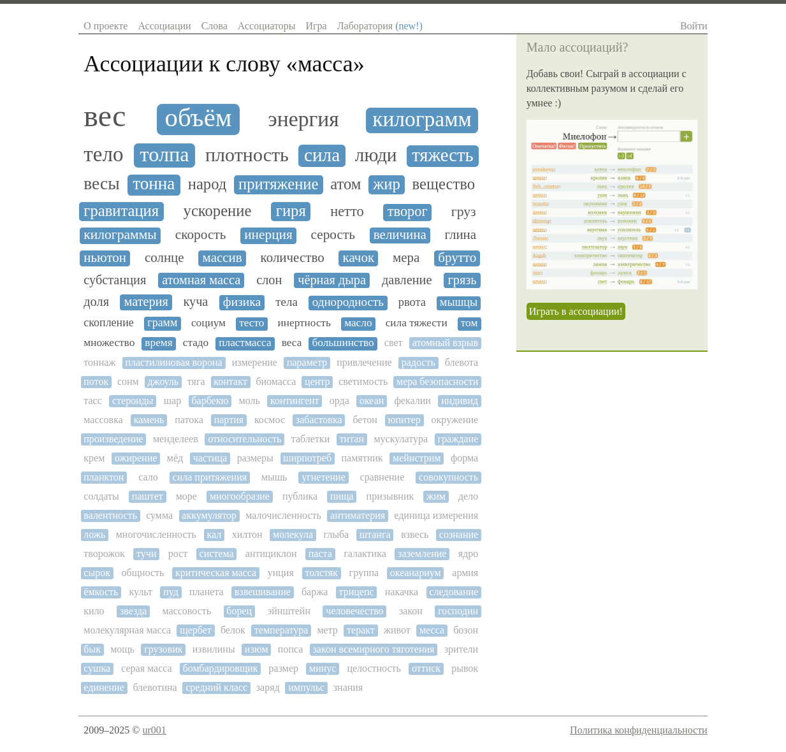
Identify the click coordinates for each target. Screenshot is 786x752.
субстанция (115, 280)
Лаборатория (380, 25)
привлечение (364, 362)
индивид (459, 400)
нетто (346, 211)
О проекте (105, 25)
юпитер (404, 419)
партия (229, 419)
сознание (458, 534)
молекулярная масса (127, 630)
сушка (97, 668)
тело (103, 154)
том (469, 323)
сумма (159, 515)
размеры (255, 457)
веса (292, 343)
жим (436, 496)
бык (92, 649)
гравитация (121, 210)
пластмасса (245, 343)
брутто (457, 257)
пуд (170, 591)
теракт (361, 630)
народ (207, 183)
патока (189, 419)
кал (214, 534)
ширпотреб (307, 457)
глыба (336, 534)
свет (393, 342)
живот (397, 630)
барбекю (209, 400)
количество (292, 257)
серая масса (146, 668)
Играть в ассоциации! (576, 311)
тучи (146, 553)
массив (222, 257)
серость (333, 235)
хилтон (247, 534)
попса (290, 649)
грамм (162, 323)
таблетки (310, 438)
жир (386, 183)
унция (281, 572)
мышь (274, 477)
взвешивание (263, 591)
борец (239, 610)
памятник (362, 457)
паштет (147, 496)
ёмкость (101, 591)
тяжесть (442, 155)
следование (453, 591)
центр (317, 381)
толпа (164, 154)
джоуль (162, 381)
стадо (195, 343)
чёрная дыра (332, 280)
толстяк (321, 572)
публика (299, 496)
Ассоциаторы (267, 25)
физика (242, 301)
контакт (230, 381)
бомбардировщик (220, 668)
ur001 (154, 730)
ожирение (136, 457)
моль (249, 400)
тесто (251, 323)
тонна (154, 184)
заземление (422, 553)
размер (283, 668)
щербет (195, 630)
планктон (104, 477)
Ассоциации (164, 25)
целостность (374, 668)
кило (94, 610)
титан (352, 438)
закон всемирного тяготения (374, 649)
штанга (375, 534)
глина (460, 235)
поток (96, 381)
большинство (343, 343)
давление (407, 280)
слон (269, 280)
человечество (354, 610)
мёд (175, 457)
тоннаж (99, 362)
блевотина (155, 687)
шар (172, 400)
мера (406, 257)
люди (376, 155)
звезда (133, 610)
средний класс (216, 687)
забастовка (319, 419)
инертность (304, 323)
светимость (363, 381)
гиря (291, 210)
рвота (412, 302)
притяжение (278, 183)
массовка (103, 419)
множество (109, 343)
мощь (122, 649)
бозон (465, 630)
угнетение (324, 477)
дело (468, 496)
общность (143, 572)
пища (342, 496)
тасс (93, 400)
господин (458, 610)
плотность (247, 155)
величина (400, 235)
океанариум (415, 572)
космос (269, 419)
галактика (365, 553)
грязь (462, 280)
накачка (401, 591)
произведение (113, 438)
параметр (307, 362)
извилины (214, 649)
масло (358, 323)
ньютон (105, 257)
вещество (443, 183)
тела (286, 302)
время (158, 343)
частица (210, 457)
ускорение (218, 210)
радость (418, 362)
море (186, 496)
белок (233, 630)
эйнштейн (288, 610)
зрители (461, 649)
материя (146, 301)
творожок (104, 553)
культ (140, 591)
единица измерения (436, 515)
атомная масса (201, 280)
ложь (94, 534)
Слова (214, 25)
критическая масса (215, 572)
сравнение (382, 477)
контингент (294, 400)
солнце (164, 257)
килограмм (421, 119)
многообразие (240, 496)
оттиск (426, 668)
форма (464, 457)
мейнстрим (416, 457)
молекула (293, 534)
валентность (110, 515)
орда (339, 400)
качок (359, 257)
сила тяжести (417, 323)
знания (348, 687)
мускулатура (401, 438)
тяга (196, 381)
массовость (187, 610)
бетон (365, 419)
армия (465, 572)
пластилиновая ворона (173, 362)
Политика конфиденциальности (639, 730)
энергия (303, 119)
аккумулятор (209, 515)
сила (322, 155)
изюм (256, 649)
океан (372, 400)
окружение (455, 419)
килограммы (120, 235)
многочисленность (156, 534)
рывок (464, 668)
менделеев (175, 438)
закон (411, 610)
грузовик (163, 649)
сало (148, 477)
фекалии (412, 400)
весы (101, 183)
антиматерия (357, 515)
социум (208, 323)
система (217, 553)
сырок (97, 572)
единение (104, 687)
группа (364, 572)
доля (96, 301)
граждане (458, 438)
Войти (694, 25)
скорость (200, 235)
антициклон (271, 553)
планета (206, 591)
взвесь (414, 534)
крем (94, 457)
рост (178, 553)
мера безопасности (437, 381)
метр (327, 630)
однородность (348, 302)
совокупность (448, 477)
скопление (108, 323)
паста (320, 553)
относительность (244, 438)
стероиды (133, 400)
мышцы (458, 302)
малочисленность (283, 515)
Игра (315, 25)
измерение (254, 362)
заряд (268, 687)
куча (195, 301)
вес (105, 116)
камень (149, 419)
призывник (390, 496)
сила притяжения (210, 477)
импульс (306, 687)
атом (345, 183)
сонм (128, 381)
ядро (468, 553)
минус (322, 668)
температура (281, 630)
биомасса (276, 381)
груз (463, 212)
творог (408, 211)
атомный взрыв (445, 342)
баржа (315, 591)
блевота (461, 362)
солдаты (101, 496)
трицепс (356, 591)
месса (431, 630)
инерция (268, 235)
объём (198, 118)
